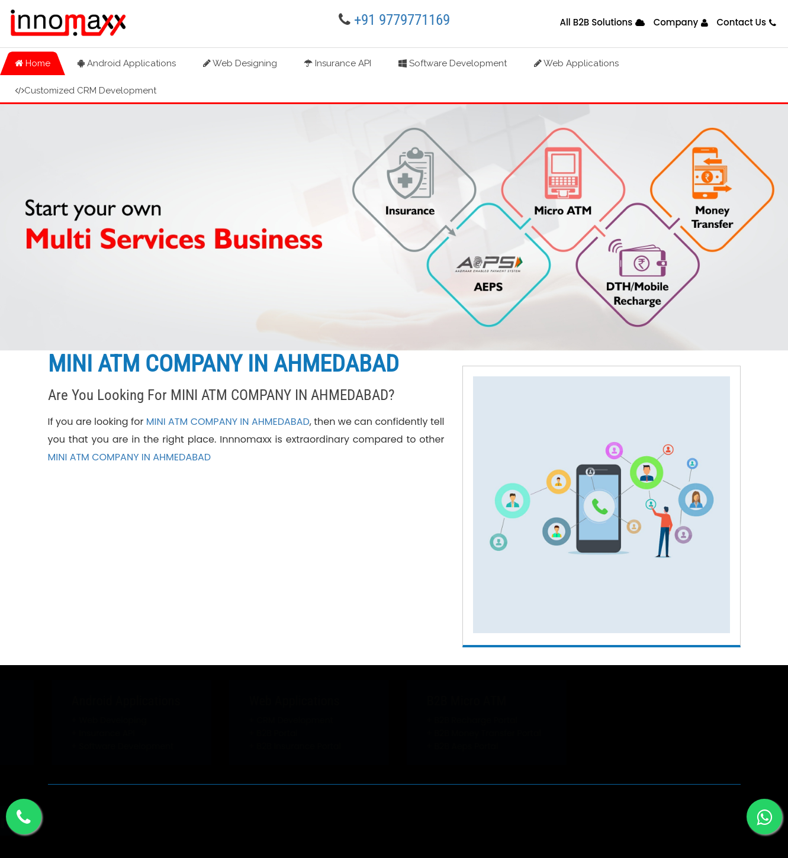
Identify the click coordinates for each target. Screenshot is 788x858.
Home (32, 63)
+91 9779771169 (402, 19)
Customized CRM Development (85, 90)
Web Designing (240, 63)
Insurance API (337, 63)
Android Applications (127, 63)
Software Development (452, 63)
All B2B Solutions (595, 22)
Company (676, 22)
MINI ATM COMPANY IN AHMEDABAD (228, 421)
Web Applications (576, 63)
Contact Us (741, 22)
